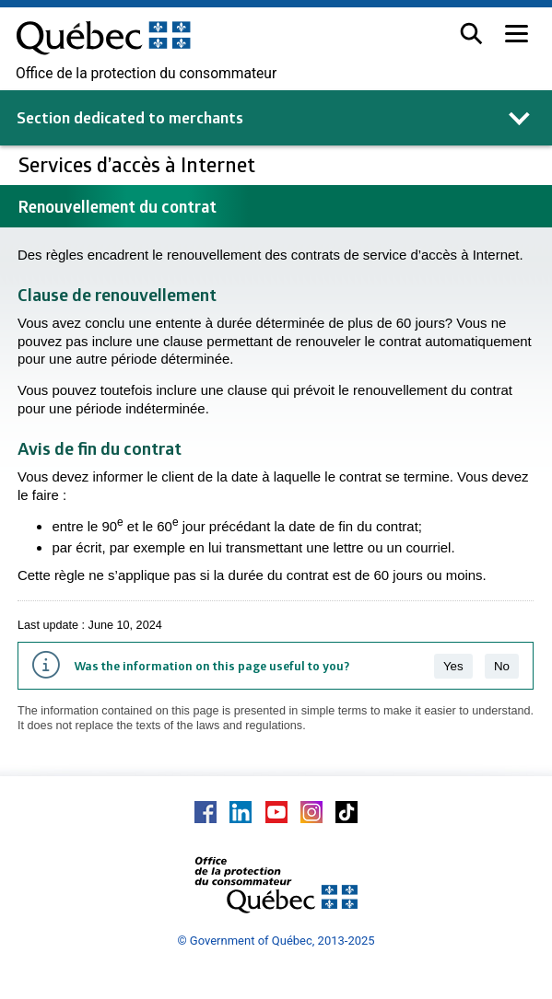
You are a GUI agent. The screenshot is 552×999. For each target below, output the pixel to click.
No (502, 666)
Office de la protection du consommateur (146, 73)
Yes (453, 666)
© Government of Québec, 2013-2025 (275, 940)
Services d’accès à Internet (139, 164)
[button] (471, 33)
